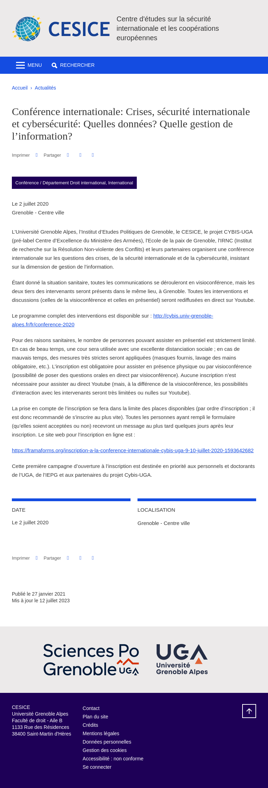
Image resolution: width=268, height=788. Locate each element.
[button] (73, 65)
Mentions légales (101, 733)
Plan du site (95, 716)
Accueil (20, 88)
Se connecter (97, 767)
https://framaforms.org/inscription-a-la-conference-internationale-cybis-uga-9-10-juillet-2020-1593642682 (133, 450)
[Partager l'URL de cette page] (92, 155)
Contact (91, 708)
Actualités (45, 88)
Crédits (90, 725)
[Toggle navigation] (29, 65)
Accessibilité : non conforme (113, 758)
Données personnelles (107, 742)
